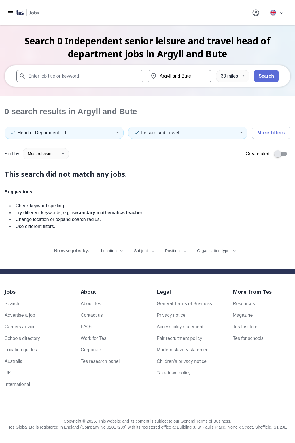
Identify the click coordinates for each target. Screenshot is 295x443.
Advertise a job (20, 315)
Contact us (92, 315)
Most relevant (46, 153)
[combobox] (79, 76)
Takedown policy (173, 372)
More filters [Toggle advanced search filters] (271, 132)
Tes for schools (248, 338)
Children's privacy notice (182, 361)
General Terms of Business (184, 303)
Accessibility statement (180, 326)
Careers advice (20, 326)
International (17, 384)
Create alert (257, 153)
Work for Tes (93, 338)
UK (8, 372)
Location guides (21, 349)
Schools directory (22, 338)
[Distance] (232, 76)
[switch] (282, 154)
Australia (13, 361)
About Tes (91, 303)
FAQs (86, 326)
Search (266, 75)
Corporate (91, 349)
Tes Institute (245, 326)
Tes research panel (100, 361)
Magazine (243, 315)
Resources (244, 303)
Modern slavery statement (183, 349)
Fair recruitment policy (179, 338)
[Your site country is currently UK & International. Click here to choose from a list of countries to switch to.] (276, 13)
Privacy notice (171, 315)
